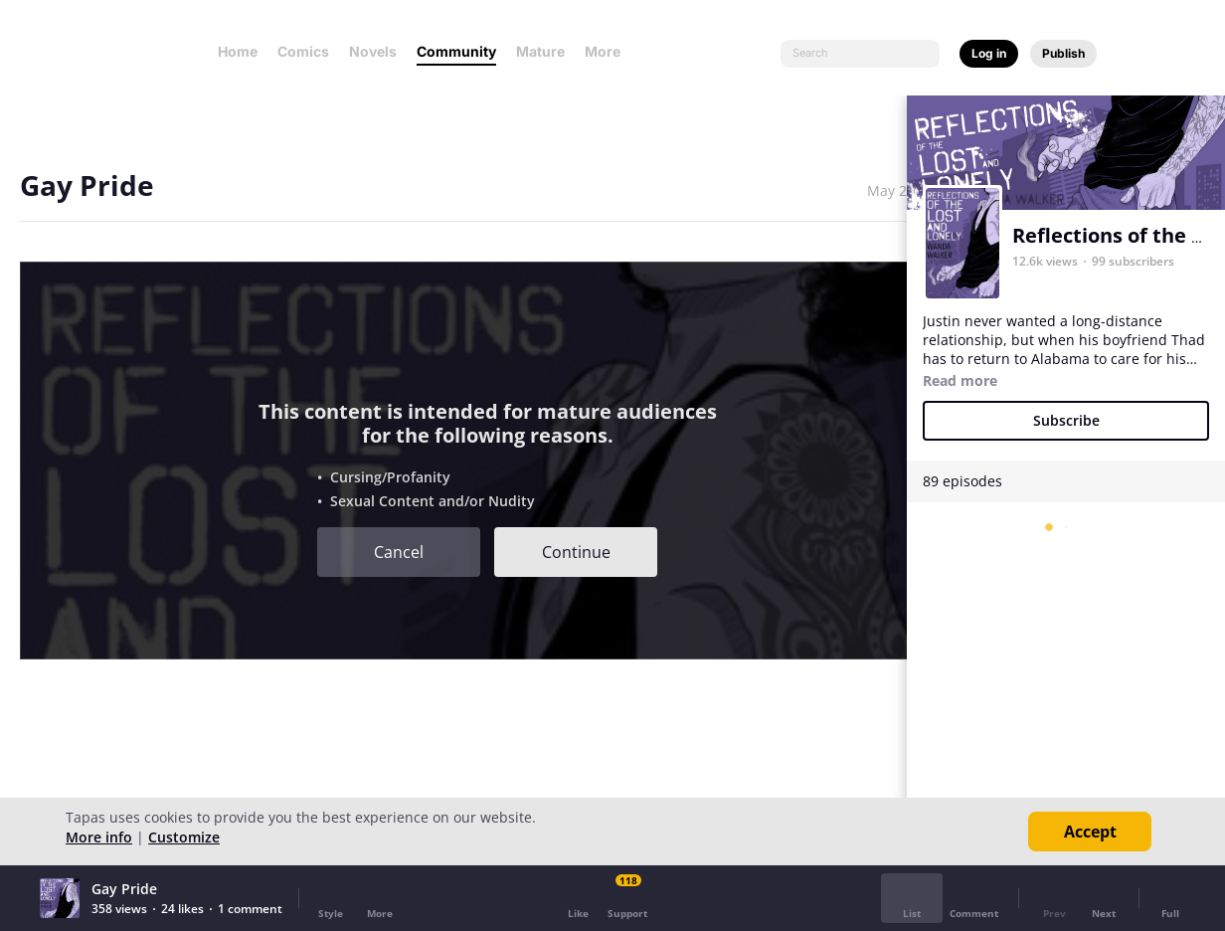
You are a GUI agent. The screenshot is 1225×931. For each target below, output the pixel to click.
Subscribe (1066, 420)
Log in (988, 53)
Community (456, 51)
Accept (1090, 831)
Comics (303, 51)
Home (238, 51)
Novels (373, 51)
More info (99, 837)
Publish (1063, 53)
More (608, 51)
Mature (540, 51)
